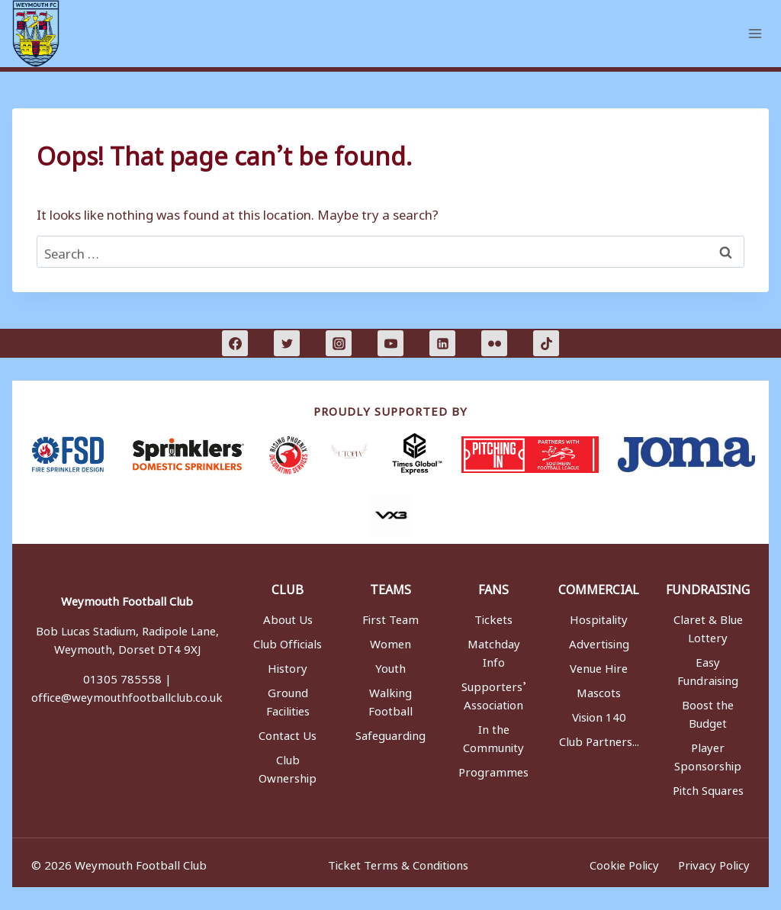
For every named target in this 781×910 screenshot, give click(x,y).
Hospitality (599, 617)
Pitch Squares (708, 788)
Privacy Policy (714, 863)
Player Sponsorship (707, 754)
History (287, 666)
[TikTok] (546, 343)
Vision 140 (599, 715)
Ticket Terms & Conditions (396, 863)
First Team (390, 617)
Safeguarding (390, 733)
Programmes (493, 769)
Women (390, 641)
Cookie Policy (621, 863)
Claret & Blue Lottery (708, 626)
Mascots (599, 690)
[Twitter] (287, 343)
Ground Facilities (288, 699)
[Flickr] (494, 343)
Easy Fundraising (707, 669)
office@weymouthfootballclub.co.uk (127, 695)
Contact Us (288, 733)
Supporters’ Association (493, 693)
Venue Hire (599, 666)
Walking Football (390, 699)
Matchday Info (494, 650)
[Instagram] (339, 343)
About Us (288, 617)
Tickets (493, 617)
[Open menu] (755, 33)
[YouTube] (390, 343)
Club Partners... (599, 739)
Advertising (599, 641)
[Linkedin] (442, 343)
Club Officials (287, 641)
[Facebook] (235, 343)
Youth (390, 666)
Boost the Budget (708, 711)
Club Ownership (288, 766)
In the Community (493, 736)
